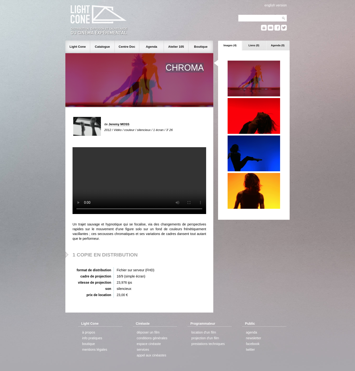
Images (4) (230, 45)
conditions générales (152, 338)
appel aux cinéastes (151, 355)
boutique (88, 344)
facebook (253, 344)
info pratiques (92, 338)
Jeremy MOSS (119, 124)
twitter (250, 349)
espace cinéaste (149, 344)
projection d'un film (205, 338)
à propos (88, 332)
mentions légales (94, 349)
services (143, 349)
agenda (251, 332)
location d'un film (203, 332)
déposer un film (148, 332)
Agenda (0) (278, 45)
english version (276, 5)
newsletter (253, 338)
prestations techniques (208, 344)
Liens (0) (253, 45)
